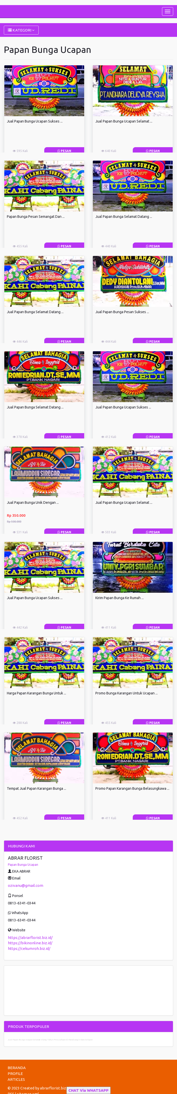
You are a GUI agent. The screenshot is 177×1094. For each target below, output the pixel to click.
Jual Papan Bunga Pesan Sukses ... (122, 312)
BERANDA (17, 1068)
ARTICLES (16, 1079)
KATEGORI (21, 30)
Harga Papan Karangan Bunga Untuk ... (36, 693)
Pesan (64, 151)
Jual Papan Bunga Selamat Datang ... (123, 217)
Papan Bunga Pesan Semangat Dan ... (36, 217)
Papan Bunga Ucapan (23, 864)
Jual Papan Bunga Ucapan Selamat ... (123, 121)
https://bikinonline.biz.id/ (30, 943)
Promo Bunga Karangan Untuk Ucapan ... (126, 693)
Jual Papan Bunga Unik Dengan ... (33, 502)
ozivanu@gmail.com (25, 885)
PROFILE (15, 1073)
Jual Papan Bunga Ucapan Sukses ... (35, 121)
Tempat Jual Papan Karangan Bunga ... (36, 788)
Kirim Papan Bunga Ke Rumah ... (119, 598)
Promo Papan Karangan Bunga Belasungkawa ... (132, 788)
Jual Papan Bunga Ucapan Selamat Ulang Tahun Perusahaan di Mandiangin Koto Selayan (50, 1040)
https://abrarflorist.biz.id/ (30, 937)
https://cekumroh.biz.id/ (29, 948)
